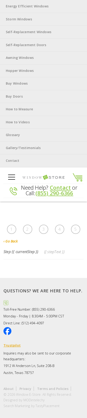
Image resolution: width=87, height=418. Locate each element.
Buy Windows (17, 83)
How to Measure (19, 109)
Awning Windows (20, 57)
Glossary (13, 135)
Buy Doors (14, 96)
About (8, 388)
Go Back (10, 241)
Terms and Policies (52, 388)
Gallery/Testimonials (23, 148)
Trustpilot (12, 345)
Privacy (25, 388)
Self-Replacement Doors (26, 45)
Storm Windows (19, 19)
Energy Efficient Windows (27, 6)
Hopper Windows (20, 70)
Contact (12, 160)
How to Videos (18, 122)
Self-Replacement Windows (28, 32)
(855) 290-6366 (54, 193)
